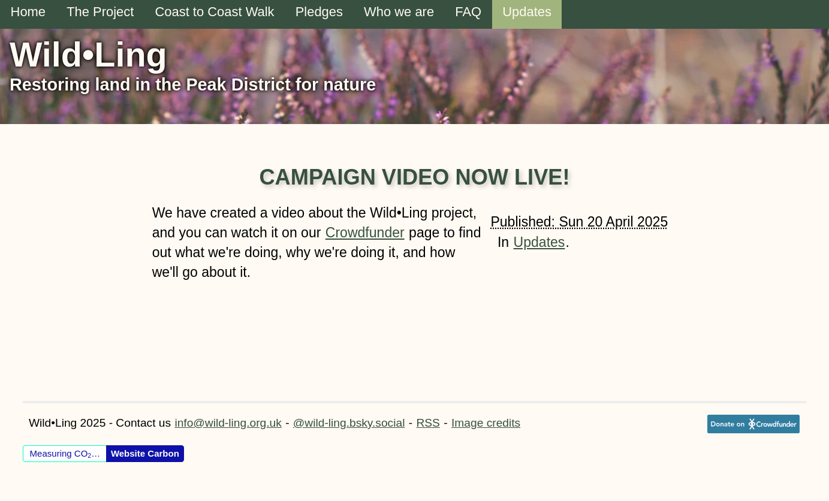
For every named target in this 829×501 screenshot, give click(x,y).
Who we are (399, 11)
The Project (100, 11)
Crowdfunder (365, 232)
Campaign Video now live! (414, 177)
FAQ (468, 11)
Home (28, 11)
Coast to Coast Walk (214, 11)
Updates (526, 11)
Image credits (485, 423)
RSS (427, 423)
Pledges (319, 11)
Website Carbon (145, 453)
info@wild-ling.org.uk (227, 423)
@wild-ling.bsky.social (349, 423)
